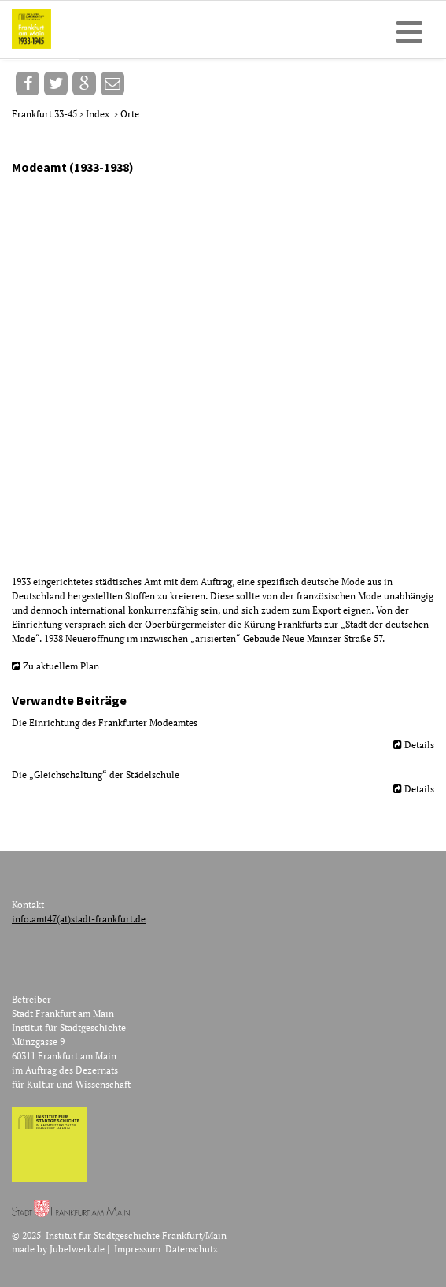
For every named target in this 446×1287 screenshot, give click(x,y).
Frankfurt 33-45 (45, 114)
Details (419, 745)
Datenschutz (191, 1249)
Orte (129, 114)
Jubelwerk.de (77, 1249)
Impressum (137, 1249)
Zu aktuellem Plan (61, 666)
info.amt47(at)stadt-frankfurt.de (79, 919)
